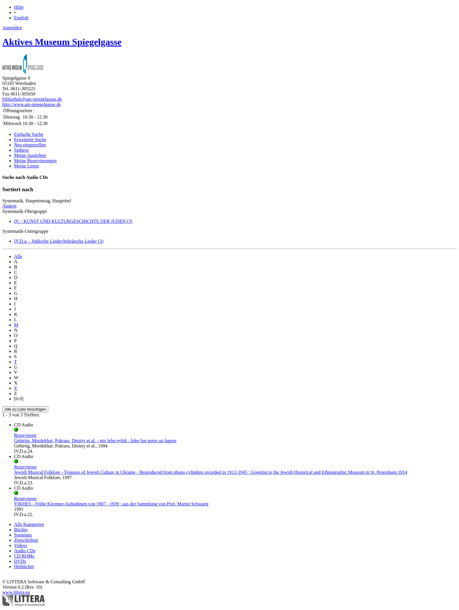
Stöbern (21, 150)
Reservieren (25, 435)
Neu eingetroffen (30, 144)
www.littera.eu (16, 592)
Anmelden (12, 27)
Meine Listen (26, 165)
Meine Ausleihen (30, 155)
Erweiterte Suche (30, 139)
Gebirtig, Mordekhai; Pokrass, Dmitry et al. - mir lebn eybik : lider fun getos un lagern (95, 440)
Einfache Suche (28, 134)
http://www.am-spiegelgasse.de (31, 104)
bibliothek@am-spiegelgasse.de (32, 99)
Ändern (9, 206)
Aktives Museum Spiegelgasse (61, 42)
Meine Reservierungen (35, 160)
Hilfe (19, 7)
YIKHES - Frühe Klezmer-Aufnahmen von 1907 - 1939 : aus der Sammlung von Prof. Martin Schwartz (111, 503)
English (21, 17)
